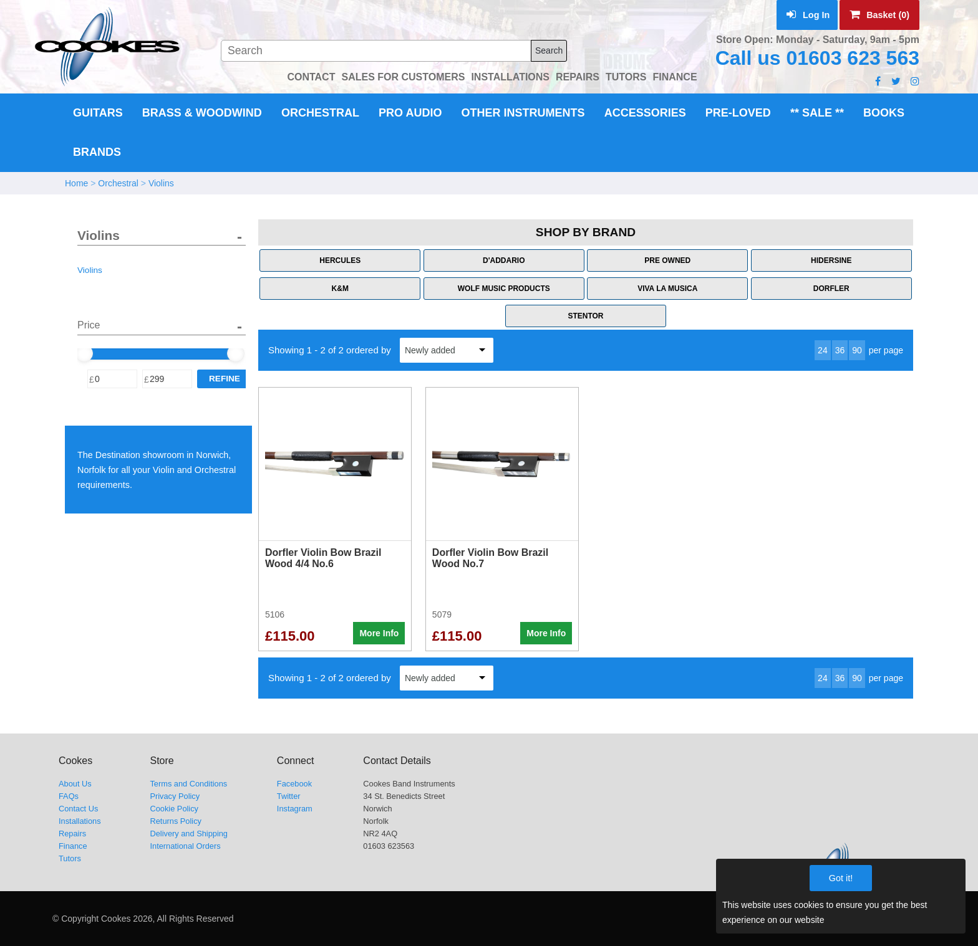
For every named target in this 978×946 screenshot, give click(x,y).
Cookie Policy (174, 808)
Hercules (340, 260)
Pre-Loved (738, 113)
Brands (97, 152)
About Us (75, 783)
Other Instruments (523, 113)
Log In (808, 15)
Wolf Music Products (504, 288)
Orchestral (320, 113)
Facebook (294, 783)
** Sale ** (817, 113)
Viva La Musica (667, 288)
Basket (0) (879, 15)
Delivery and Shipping (189, 833)
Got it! (841, 878)
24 (823, 350)
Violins (161, 183)
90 (857, 350)
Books (883, 113)
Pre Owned (667, 260)
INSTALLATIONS (510, 77)
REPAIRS (577, 77)
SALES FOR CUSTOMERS (403, 77)
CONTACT (311, 77)
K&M (340, 288)
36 (840, 350)
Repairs (72, 833)
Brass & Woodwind (202, 113)
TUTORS (626, 77)
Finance (73, 846)
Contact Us (78, 808)
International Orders (185, 846)
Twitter (289, 796)
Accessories (645, 113)
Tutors (70, 858)
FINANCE (674, 77)
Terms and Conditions (188, 783)
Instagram (294, 808)
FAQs (69, 796)
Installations (80, 821)
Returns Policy (175, 821)
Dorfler (831, 288)
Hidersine (831, 260)
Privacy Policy (175, 796)
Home (76, 183)
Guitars (98, 113)
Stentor (585, 316)
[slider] (84, 353)
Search (549, 50)
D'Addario (504, 260)
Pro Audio (410, 113)
